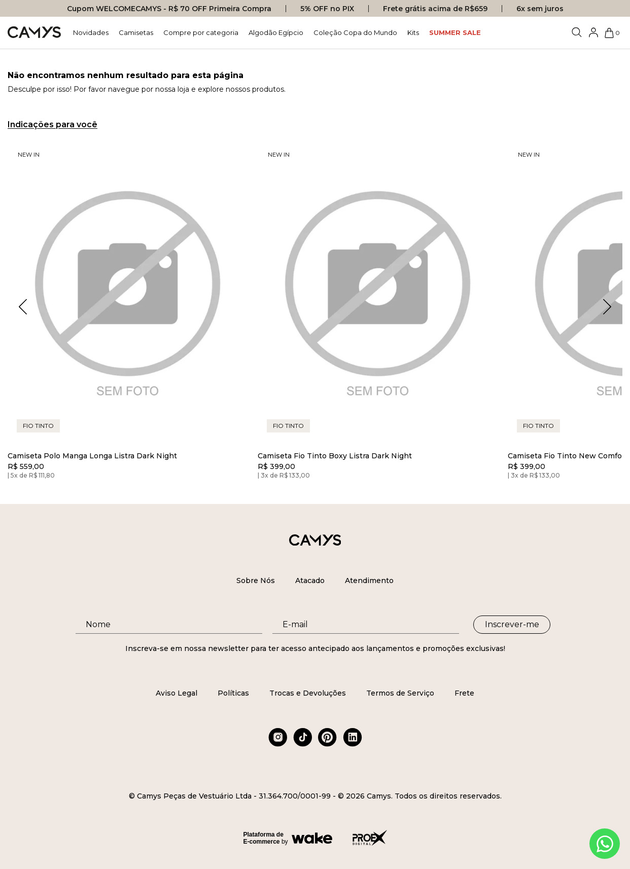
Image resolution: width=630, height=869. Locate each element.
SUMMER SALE (455, 32)
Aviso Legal (176, 693)
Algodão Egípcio (276, 32)
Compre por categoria (200, 32)
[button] (607, 306)
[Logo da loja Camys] (34, 32)
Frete (464, 693)
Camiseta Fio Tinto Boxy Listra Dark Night (335, 456)
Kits (413, 32)
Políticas (233, 693)
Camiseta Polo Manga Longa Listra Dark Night (92, 456)
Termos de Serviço (400, 693)
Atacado (310, 580)
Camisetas (136, 32)
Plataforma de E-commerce (263, 838)
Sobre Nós (255, 580)
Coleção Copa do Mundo (355, 32)
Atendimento (369, 580)
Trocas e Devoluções (307, 693)
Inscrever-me (512, 624)
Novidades (91, 32)
